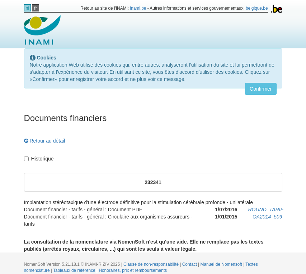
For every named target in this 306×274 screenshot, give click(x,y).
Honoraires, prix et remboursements (133, 270)
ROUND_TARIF (266, 209)
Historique (39, 159)
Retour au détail (44, 141)
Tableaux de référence (74, 270)
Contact (190, 264)
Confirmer (261, 89)
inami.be (138, 8)
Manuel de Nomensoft (221, 264)
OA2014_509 (267, 217)
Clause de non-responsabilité (151, 264)
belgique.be (257, 8)
